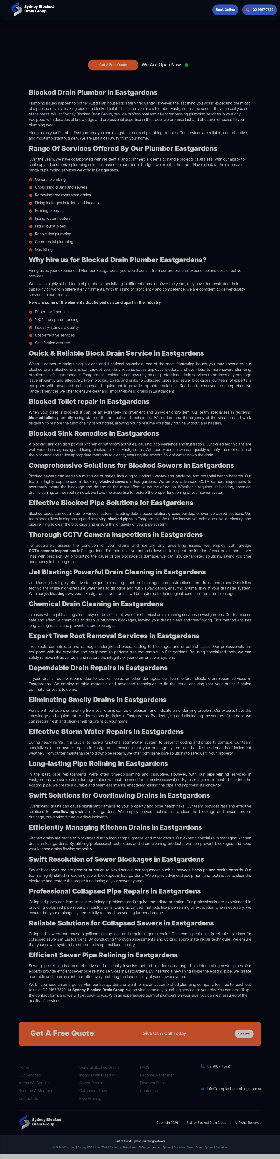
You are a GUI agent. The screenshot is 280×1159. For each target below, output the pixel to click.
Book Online (225, 10)
